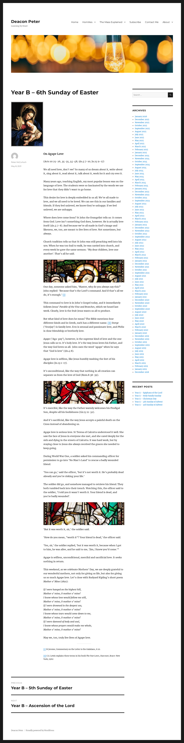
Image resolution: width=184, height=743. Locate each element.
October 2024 (141, 161)
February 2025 (141, 149)
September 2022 (142, 237)
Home (74, 22)
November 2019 (142, 339)
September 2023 (142, 200)
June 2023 (139, 210)
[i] (64, 294)
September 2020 (142, 309)
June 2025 (139, 137)
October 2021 (141, 270)
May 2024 (139, 176)
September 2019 (142, 345)
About (166, 22)
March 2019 (140, 363)
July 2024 (139, 170)
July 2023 (139, 207)
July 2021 (139, 279)
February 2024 (141, 185)
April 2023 (139, 216)
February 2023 (141, 222)
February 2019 (141, 366)
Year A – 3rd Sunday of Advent (148, 405)
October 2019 (141, 342)
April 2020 (139, 324)
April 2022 (139, 252)
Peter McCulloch (18, 162)
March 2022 (140, 255)
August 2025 (140, 131)
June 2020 (139, 318)
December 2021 (142, 264)
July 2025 (139, 134)
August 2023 (140, 204)
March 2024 (140, 182)
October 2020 (141, 306)
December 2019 (142, 336)
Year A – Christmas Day (145, 399)
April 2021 (139, 288)
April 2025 (139, 143)
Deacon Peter (25, 21)
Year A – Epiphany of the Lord (148, 393)
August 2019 (140, 348)
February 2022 (141, 258)
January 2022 (141, 261)
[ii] (109, 322)
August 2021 (140, 276)
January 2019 (141, 369)
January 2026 (141, 116)
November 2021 (142, 267)
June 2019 (139, 354)
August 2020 (140, 312)
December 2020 (142, 300)
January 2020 (141, 333)
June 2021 (139, 282)
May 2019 (139, 357)
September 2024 (142, 164)
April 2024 (139, 179)
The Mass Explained (111, 22)
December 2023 (142, 191)
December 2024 (142, 155)
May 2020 (139, 321)
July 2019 (139, 351)
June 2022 (139, 246)
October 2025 (141, 125)
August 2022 (140, 240)
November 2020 (142, 303)
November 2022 (142, 231)
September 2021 (142, 273)
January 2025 (141, 152)
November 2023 (142, 194)
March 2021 (140, 291)
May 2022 (139, 249)
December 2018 (142, 372)
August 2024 (140, 167)
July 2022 (139, 243)
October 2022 (141, 234)
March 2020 (140, 327)
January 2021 (141, 297)
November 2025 (142, 122)
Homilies (87, 22)
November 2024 (142, 158)
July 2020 (139, 315)
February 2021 (141, 294)
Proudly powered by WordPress (40, 730)
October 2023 (141, 197)
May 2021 (139, 285)
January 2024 (141, 188)
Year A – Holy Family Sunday (148, 396)
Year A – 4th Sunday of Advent (149, 402)
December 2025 (142, 119)
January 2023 (141, 225)
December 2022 (142, 228)
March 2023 (140, 219)
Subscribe (135, 22)
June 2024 (139, 173)
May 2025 (139, 140)
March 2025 (140, 146)
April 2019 (139, 360)
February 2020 (141, 330)
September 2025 (142, 128)
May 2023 (139, 213)
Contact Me (152, 22)
